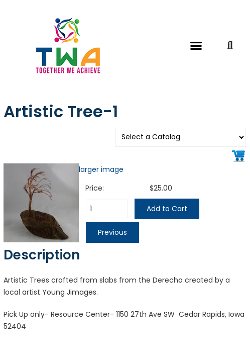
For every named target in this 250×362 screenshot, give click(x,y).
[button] (196, 45)
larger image (101, 169)
